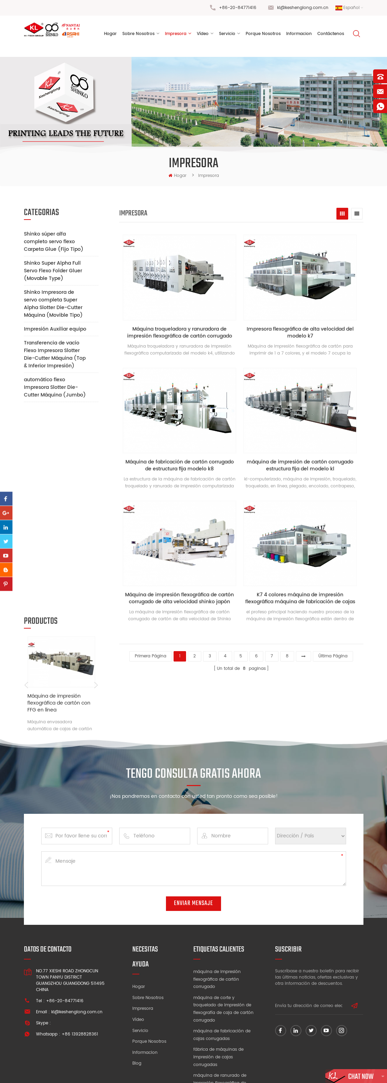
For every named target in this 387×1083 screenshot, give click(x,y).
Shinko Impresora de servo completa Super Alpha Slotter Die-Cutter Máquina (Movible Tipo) (53, 303)
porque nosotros (263, 34)
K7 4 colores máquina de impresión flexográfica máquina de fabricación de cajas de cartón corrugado (302, 598)
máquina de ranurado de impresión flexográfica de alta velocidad (219, 1034)
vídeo (203, 34)
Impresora (175, 34)
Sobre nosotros (148, 949)
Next (95, 489)
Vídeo (138, 971)
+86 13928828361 (80, 985)
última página (333, 653)
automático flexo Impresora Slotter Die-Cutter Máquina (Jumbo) (55, 387)
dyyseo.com (300, 1070)
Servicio (227, 34)
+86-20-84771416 (237, 8)
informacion (299, 34)
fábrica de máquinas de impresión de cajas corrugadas (218, 1008)
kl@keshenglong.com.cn (302, 8)
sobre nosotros (138, 34)
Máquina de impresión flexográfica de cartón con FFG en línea (58, 507)
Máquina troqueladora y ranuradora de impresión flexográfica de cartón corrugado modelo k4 (180, 334)
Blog (136, 1015)
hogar (177, 175)
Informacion (145, 1003)
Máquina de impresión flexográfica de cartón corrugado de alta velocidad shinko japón (180, 598)
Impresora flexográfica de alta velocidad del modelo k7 (302, 334)
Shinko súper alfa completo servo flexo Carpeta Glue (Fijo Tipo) (53, 241)
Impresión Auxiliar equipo (55, 329)
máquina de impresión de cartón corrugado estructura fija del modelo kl (302, 465)
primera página (150, 653)
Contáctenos (330, 34)
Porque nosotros (149, 993)
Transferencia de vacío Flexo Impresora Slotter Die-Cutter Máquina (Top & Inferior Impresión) (55, 354)
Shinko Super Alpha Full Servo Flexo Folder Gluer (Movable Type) (53, 270)
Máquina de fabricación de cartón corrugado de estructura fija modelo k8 (180, 465)
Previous (26, 489)
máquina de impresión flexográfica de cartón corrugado (217, 930)
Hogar (110, 34)
